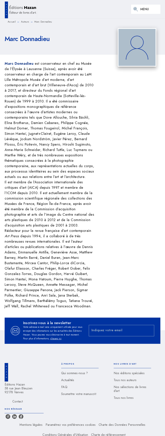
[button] (80, 373)
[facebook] (21, 416)
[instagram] (8, 416)
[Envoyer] (149, 330)
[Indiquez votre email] (117, 330)
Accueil (12, 21)
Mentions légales (30, 425)
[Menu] (145, 9)
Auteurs (25, 21)
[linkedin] (14, 416)
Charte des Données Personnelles (122, 425)
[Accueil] (21, 9)
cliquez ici (55, 338)
